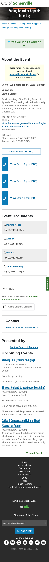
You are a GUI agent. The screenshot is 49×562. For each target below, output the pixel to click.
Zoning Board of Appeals (30, 24)
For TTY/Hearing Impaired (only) (24, 487)
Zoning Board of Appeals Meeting (16, 28)
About (24, 462)
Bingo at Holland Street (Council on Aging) (23, 388)
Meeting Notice (13, 225)
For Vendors (24, 474)
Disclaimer (24, 471)
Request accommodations (20, 298)
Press (24, 481)
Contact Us (24, 468)
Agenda (10, 239)
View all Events (34, 453)
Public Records (24, 484)
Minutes (10, 253)
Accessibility (24, 465)
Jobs (24, 477)
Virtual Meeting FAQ (21, 151)
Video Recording (14, 266)
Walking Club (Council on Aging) (18, 360)
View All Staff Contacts (20, 327)
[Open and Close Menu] (44, 3)
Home (4, 24)
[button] (24, 43)
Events (13, 24)
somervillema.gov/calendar (23, 74)
